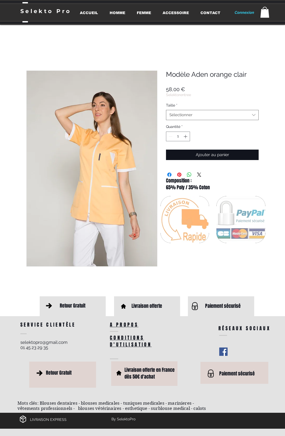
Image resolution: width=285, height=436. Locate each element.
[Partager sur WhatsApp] (189, 175)
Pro (63, 11)
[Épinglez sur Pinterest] (179, 175)
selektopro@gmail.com (44, 342)
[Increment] (186, 136)
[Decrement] (170, 136)
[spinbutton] (178, 136)
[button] (264, 12)
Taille (171, 105)
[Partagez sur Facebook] (169, 175)
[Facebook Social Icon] (223, 351)
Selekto (38, 11)
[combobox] (212, 115)
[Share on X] (199, 175)
